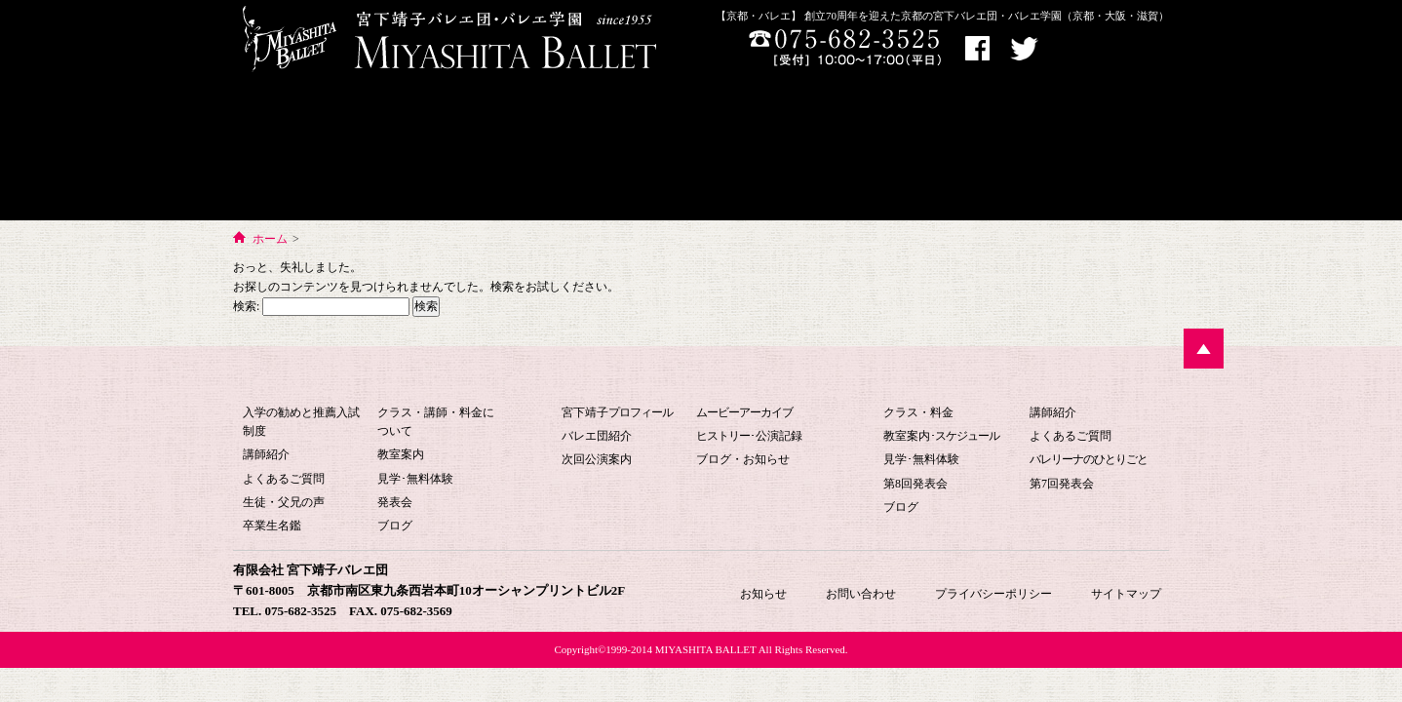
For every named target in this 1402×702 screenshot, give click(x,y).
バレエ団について (515, 149)
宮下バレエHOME (695, 131)
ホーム (270, 239)
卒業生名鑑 (272, 525)
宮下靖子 (617, 412)
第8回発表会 (915, 483)
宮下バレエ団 (686, 380)
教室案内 (400, 454)
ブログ (394, 525)
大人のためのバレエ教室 (853, 149)
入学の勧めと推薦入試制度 (301, 422)
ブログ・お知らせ (743, 459)
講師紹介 (266, 454)
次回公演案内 (597, 459)
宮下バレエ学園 (327, 149)
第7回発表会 (1062, 483)
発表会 (394, 502)
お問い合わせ (989, 149)
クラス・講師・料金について (435, 422)
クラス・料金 (918, 412)
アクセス (1084, 49)
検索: (246, 306)
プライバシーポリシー (993, 594)
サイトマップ (1126, 594)
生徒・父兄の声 (284, 502)
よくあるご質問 (284, 479)
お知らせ (1112, 149)
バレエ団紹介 (597, 436)
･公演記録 (749, 436)
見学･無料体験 (415, 479)
